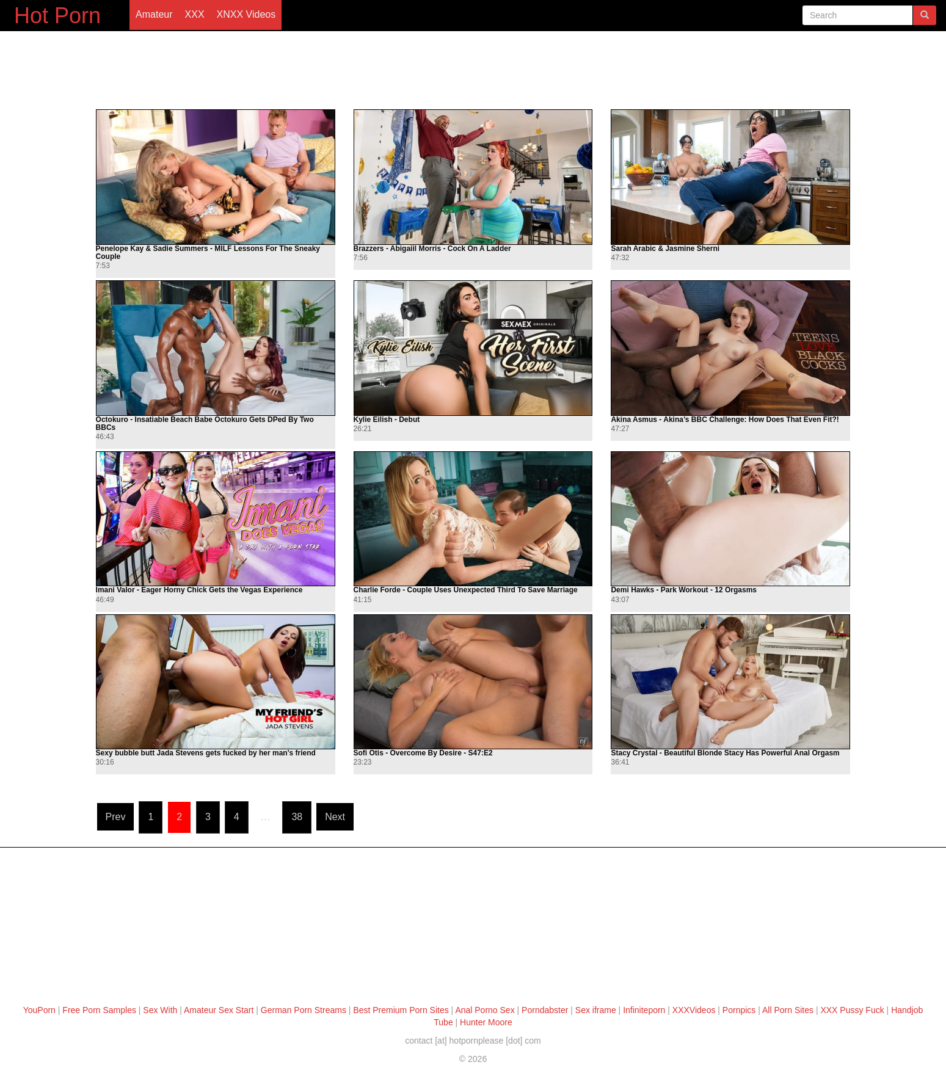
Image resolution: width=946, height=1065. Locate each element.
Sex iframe (595, 1010)
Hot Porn (57, 15)
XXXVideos (694, 1010)
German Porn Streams (303, 1010)
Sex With (160, 1010)
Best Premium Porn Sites (400, 1010)
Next (335, 817)
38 (296, 817)
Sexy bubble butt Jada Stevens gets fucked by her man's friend (206, 753)
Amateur (154, 14)
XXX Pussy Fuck (852, 1010)
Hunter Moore (486, 1022)
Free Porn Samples (99, 1010)
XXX (195, 14)
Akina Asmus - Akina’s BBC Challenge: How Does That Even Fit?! (725, 420)
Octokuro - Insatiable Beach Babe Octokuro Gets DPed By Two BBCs (205, 424)
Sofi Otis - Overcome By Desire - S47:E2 (423, 753)
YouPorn (39, 1010)
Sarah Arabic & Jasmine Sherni (665, 249)
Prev (116, 817)
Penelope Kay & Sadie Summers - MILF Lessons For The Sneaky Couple (208, 253)
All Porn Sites (787, 1010)
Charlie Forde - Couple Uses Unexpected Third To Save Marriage (466, 590)
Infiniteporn (644, 1010)
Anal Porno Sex (484, 1010)
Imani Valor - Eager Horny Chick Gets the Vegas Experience (199, 590)
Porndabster (545, 1010)
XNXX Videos (246, 14)
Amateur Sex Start (218, 1010)
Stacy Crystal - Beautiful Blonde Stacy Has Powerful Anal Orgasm (725, 753)
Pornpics (738, 1010)
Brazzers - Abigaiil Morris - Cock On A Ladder (432, 249)
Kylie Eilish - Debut (387, 420)
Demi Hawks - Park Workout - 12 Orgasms (684, 590)
